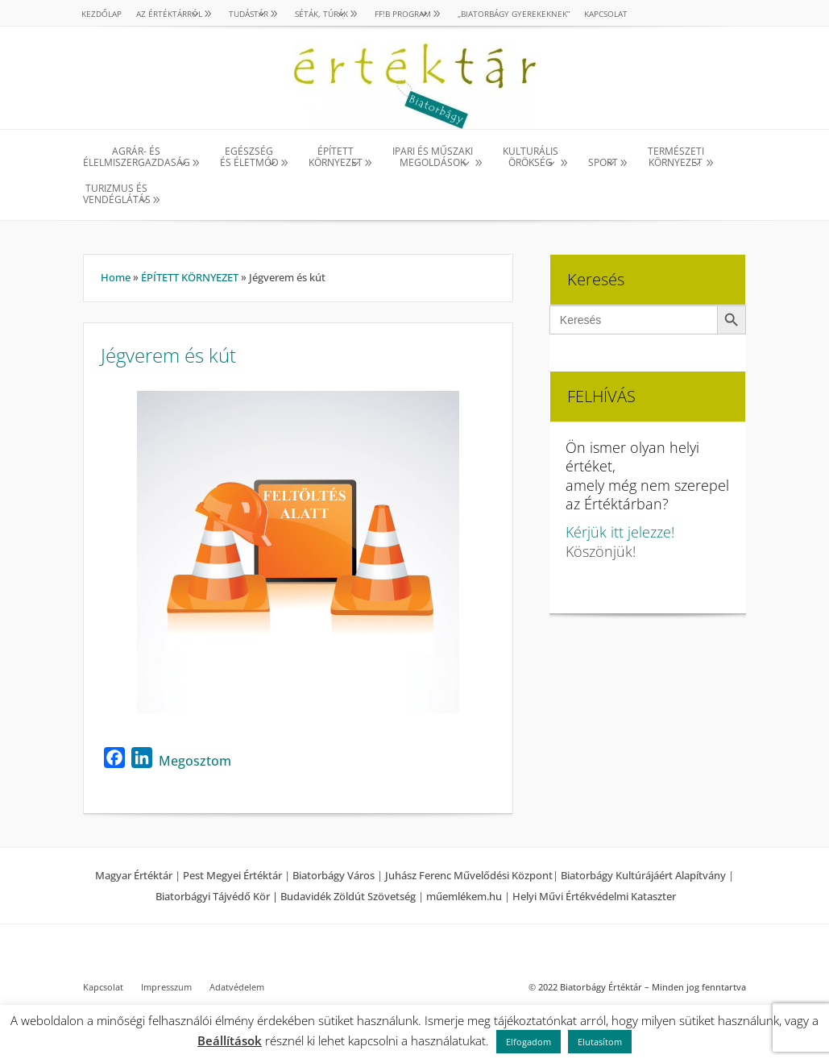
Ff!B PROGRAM (403, 13)
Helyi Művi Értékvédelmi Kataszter (594, 896)
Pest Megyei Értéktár (232, 875)
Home (116, 277)
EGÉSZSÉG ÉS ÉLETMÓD (249, 157)
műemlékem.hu (464, 896)
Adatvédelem (236, 987)
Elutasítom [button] (600, 1042)
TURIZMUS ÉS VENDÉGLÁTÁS (117, 194)
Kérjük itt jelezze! (620, 532)
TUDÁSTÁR (248, 13)
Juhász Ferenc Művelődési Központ (469, 875)
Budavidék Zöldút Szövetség (349, 896)
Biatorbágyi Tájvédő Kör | (217, 896)
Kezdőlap (101, 13)
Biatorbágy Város (333, 875)
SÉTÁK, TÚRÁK (321, 13)
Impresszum (166, 987)
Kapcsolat (606, 13)
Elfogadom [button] (528, 1042)
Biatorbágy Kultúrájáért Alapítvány (643, 875)
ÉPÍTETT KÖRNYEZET (336, 157)
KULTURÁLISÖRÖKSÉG (530, 157)
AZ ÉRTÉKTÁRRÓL (169, 13)
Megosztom (195, 761)
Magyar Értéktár (133, 875)
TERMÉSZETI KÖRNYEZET (676, 157)
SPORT (603, 162)
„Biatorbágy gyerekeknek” (514, 13)
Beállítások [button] (229, 1040)
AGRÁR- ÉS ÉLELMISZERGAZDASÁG (136, 157)
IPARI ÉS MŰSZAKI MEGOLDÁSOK (432, 157)
